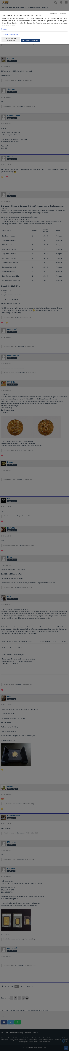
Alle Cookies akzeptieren (30, 41)
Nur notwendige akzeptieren (11, 40)
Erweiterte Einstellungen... (10, 34)
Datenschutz (53, 13)
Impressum (63, 13)
